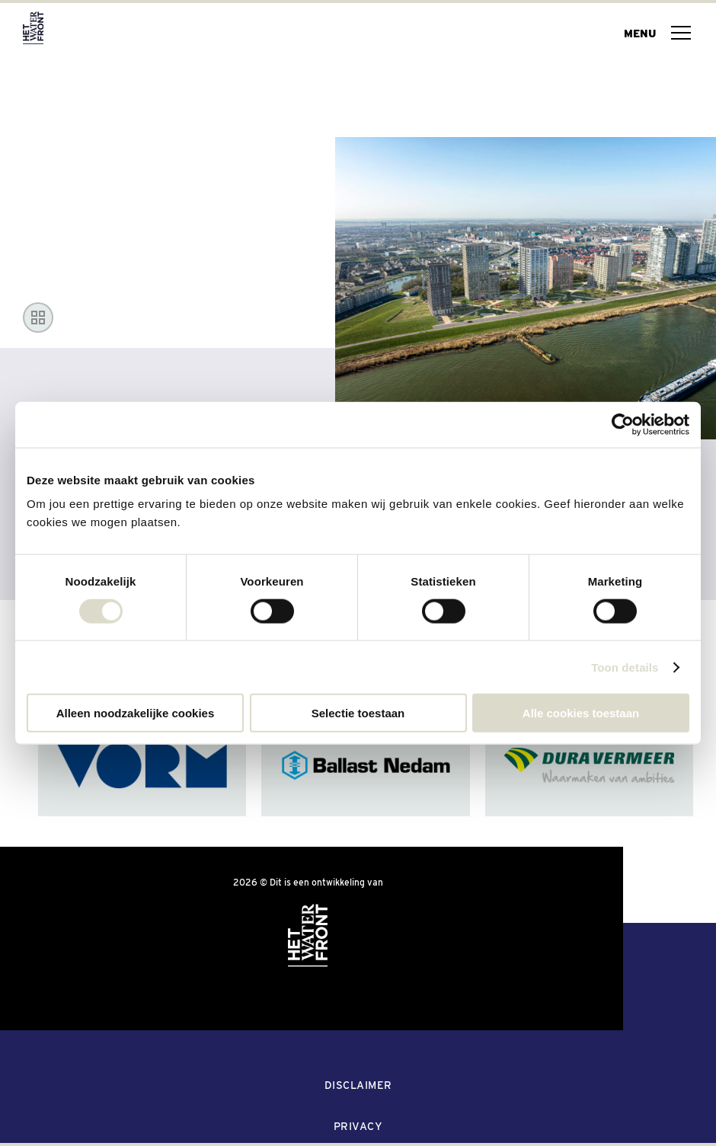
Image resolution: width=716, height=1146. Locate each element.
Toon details (624, 666)
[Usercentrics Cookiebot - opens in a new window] (622, 424)
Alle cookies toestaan (581, 713)
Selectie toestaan (358, 713)
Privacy (358, 1126)
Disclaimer (358, 1085)
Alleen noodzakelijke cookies (135, 713)
